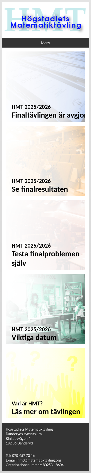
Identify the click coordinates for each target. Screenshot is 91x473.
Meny (45, 42)
